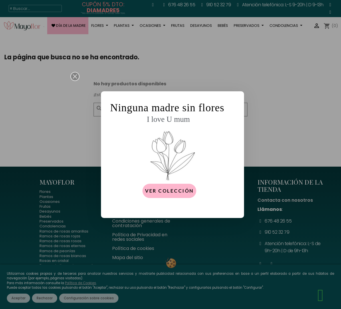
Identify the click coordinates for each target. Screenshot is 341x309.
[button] (75, 76)
